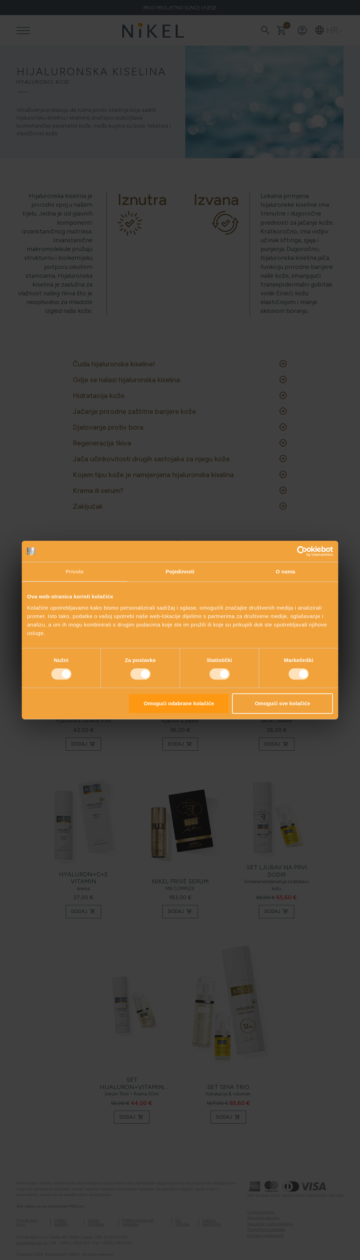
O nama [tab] (285, 571)
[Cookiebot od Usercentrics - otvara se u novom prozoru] (302, 551)
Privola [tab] (75, 571)
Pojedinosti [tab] (180, 571)
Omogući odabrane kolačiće (179, 703)
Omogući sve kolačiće (282, 703)
